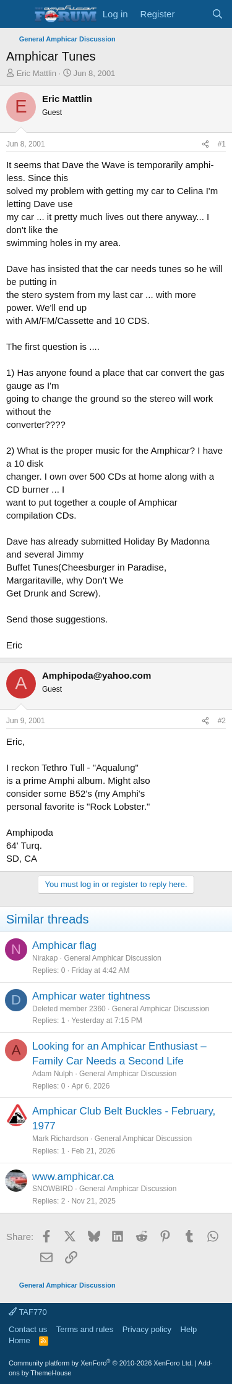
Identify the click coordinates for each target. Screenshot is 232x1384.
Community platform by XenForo (101, 1363)
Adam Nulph (52, 1073)
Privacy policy (146, 1329)
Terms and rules (84, 1329)
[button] (17, 14)
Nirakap (45, 958)
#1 (222, 144)
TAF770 (28, 1312)
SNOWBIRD (52, 1188)
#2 (222, 720)
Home (19, 1340)
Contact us (28, 1329)
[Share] (205, 144)
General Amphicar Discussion (112, 958)
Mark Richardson (60, 1138)
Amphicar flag (64, 945)
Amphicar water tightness (91, 996)
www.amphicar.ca (73, 1176)
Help (189, 1329)
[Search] (217, 13)
